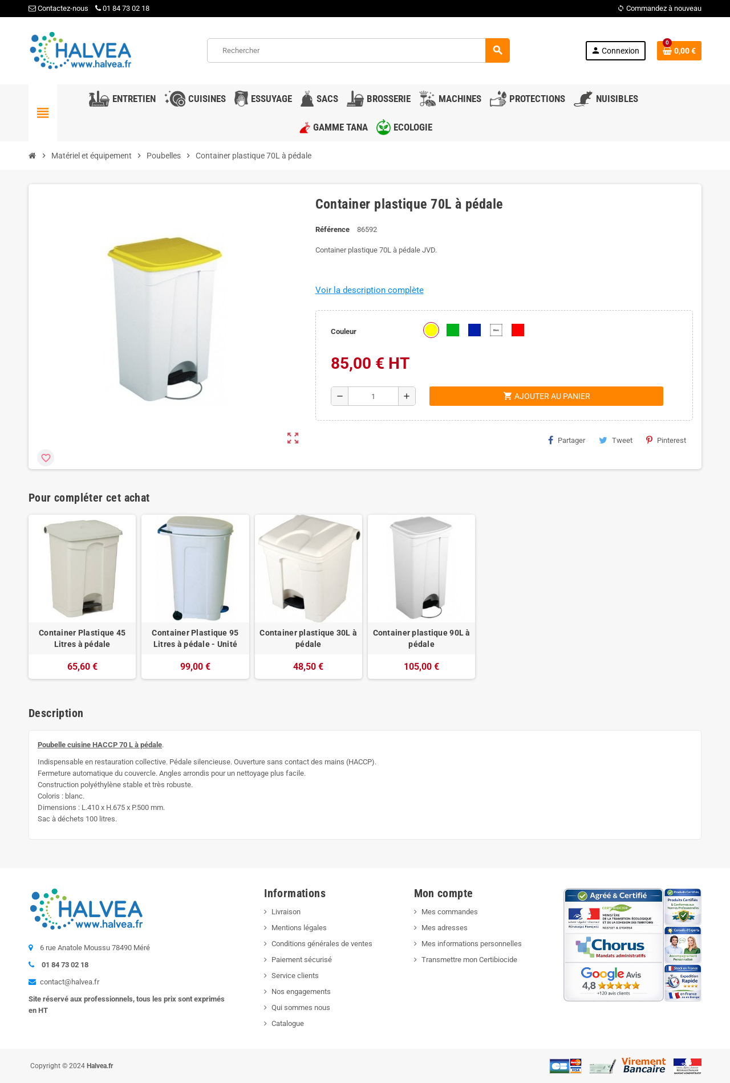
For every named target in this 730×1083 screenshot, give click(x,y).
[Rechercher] (358, 50)
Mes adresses (444, 927)
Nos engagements (301, 991)
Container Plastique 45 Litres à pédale (82, 638)
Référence (332, 229)
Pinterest (666, 440)
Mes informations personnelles (471, 943)
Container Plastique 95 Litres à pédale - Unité (195, 638)
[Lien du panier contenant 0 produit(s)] (679, 50)
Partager (566, 440)
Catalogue (287, 1023)
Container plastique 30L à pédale (308, 638)
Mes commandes (449, 911)
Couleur (343, 331)
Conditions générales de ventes (321, 943)
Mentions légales (299, 927)
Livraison (286, 911)
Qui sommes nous (300, 1007)
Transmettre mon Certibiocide (469, 959)
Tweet (615, 440)
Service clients (295, 975)
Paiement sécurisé (301, 959)
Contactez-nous (58, 8)
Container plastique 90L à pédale (422, 638)
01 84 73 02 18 (122, 8)
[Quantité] (373, 396)
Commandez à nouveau (659, 8)
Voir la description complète (369, 290)
